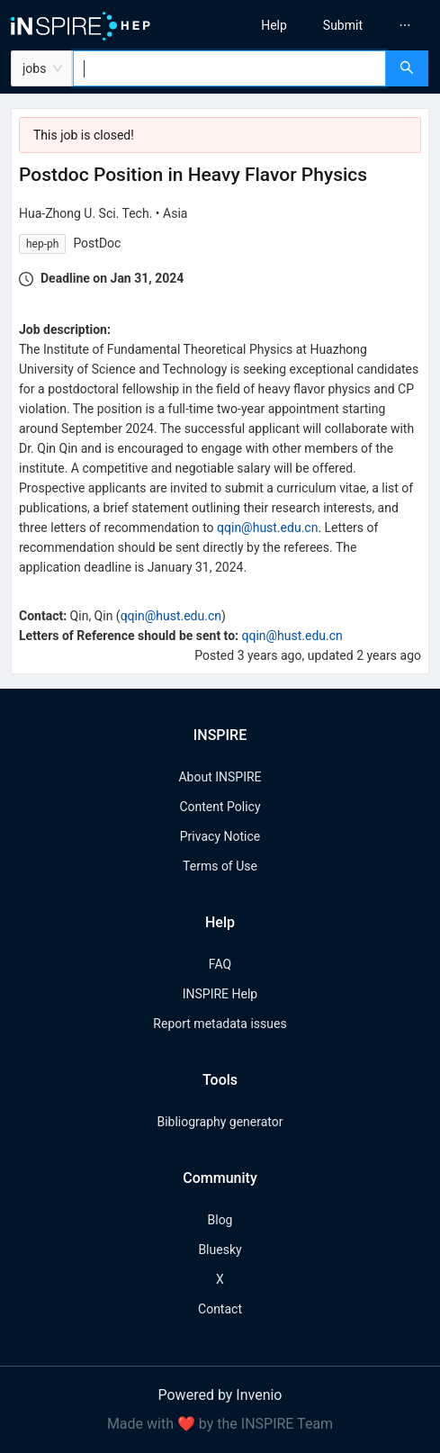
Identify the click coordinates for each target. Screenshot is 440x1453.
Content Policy (219, 806)
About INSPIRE (219, 777)
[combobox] (229, 68)
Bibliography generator (220, 1122)
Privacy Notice (220, 836)
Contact (220, 1309)
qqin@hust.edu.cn (267, 527)
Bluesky (219, 1249)
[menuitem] (274, 25)
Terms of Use (220, 866)
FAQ (220, 964)
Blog (220, 1220)
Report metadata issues (219, 1023)
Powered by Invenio (220, 1394)
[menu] (335, 25)
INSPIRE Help (220, 994)
